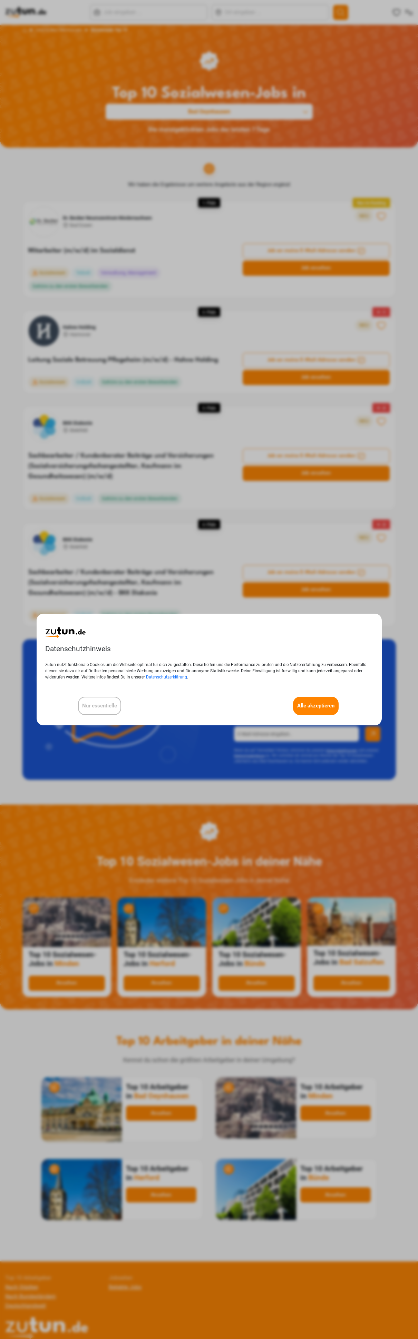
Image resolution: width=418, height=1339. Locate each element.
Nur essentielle (99, 706)
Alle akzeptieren (315, 706)
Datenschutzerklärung (166, 677)
